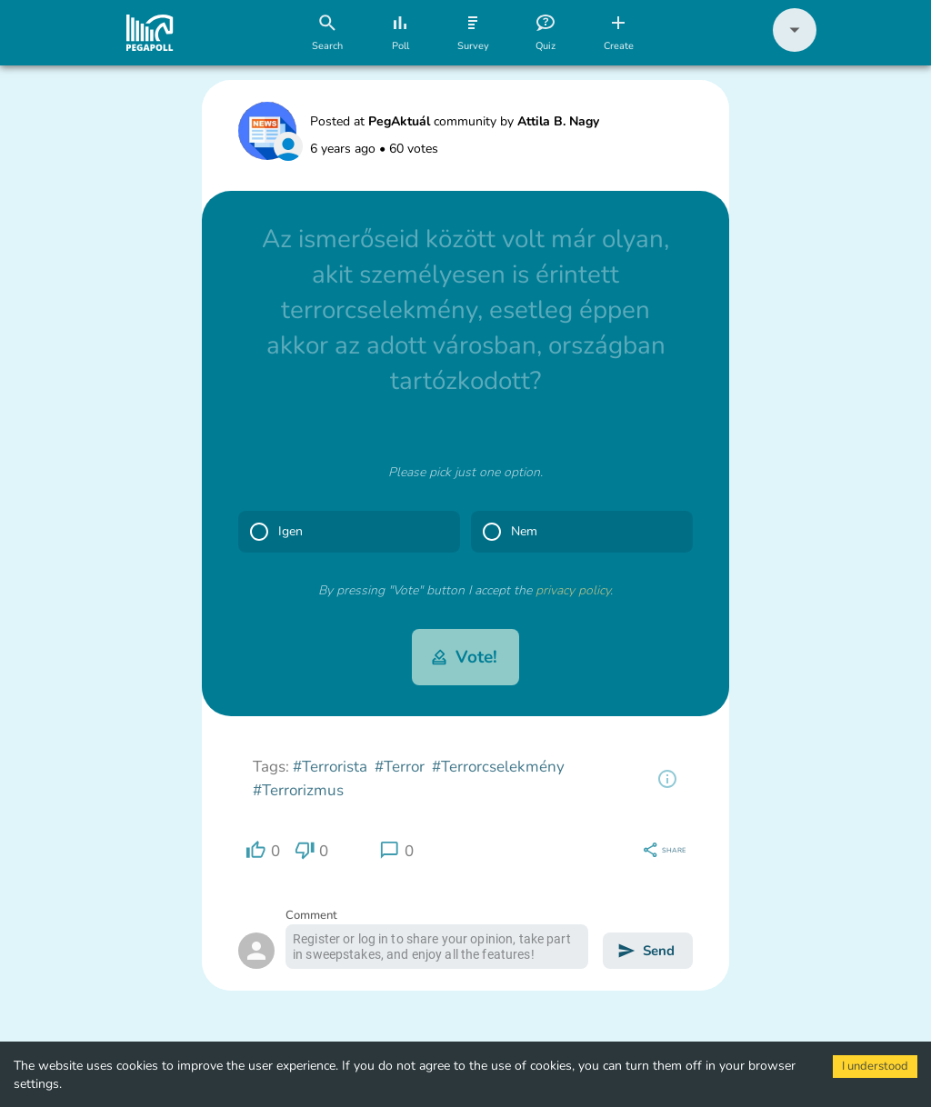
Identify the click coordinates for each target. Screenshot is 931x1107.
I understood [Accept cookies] (875, 1066)
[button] (794, 47)
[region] (667, 779)
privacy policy (573, 590)
